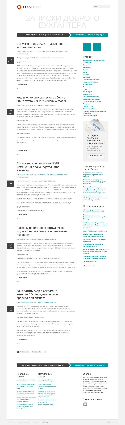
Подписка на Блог (96, 155)
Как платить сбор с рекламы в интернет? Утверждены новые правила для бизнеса (37, 294)
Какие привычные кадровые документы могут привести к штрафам (93, 174)
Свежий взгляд (88, 106)
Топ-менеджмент (88, 87)
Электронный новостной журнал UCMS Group (52, 51)
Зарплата (86, 74)
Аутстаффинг (87, 92)
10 (33, 352)
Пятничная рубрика (89, 109)
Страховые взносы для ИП (92, 101)
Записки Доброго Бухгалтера (62, 21)
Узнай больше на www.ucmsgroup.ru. (90, 35)
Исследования (88, 84)
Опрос (85, 89)
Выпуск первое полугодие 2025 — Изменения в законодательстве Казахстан (40, 167)
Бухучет (40, 105)
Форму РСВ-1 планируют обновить (95, 231)
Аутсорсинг (87, 65)
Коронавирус (87, 67)
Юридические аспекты (90, 82)
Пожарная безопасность (91, 96)
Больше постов (89, 266)
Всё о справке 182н (89, 261)
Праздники (86, 104)
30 (39, 352)
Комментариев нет (22, 54)
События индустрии (90, 115)
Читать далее (22, 84)
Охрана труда (87, 94)
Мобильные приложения (91, 99)
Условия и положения (112, 422)
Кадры (85, 72)
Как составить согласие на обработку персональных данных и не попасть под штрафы (95, 198)
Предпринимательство (91, 79)
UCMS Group (25, 51)
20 (36, 352)
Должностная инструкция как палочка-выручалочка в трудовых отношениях (94, 182)
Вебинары (86, 77)
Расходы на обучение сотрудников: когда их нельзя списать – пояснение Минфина (42, 231)
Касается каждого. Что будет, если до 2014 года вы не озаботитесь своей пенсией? (95, 251)
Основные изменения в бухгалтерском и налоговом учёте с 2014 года (95, 217)
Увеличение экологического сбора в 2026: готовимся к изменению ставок (26, 386)
